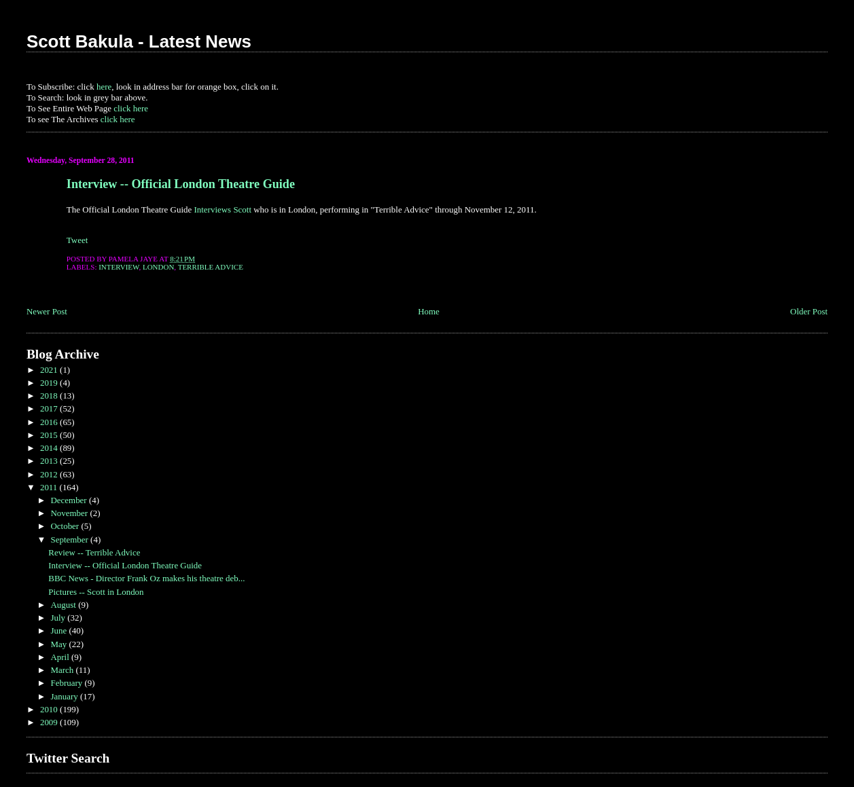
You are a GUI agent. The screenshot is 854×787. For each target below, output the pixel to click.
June (59, 630)
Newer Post (46, 311)
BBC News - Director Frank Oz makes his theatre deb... (146, 578)
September (70, 539)
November (70, 513)
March (62, 670)
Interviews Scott (222, 209)
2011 (50, 487)
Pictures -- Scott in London (95, 592)
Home (429, 311)
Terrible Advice (210, 267)
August (64, 605)
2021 (50, 370)
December (69, 500)
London (158, 267)
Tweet (77, 240)
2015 (50, 435)
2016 (50, 422)
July (58, 617)
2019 (50, 383)
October (65, 526)
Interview (119, 267)
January (65, 696)
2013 (50, 461)
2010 (50, 709)
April (60, 657)
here (103, 86)
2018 (50, 395)
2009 (50, 722)
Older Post (809, 311)
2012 (50, 474)
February (67, 683)
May (59, 644)
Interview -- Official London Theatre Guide (181, 184)
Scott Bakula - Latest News (138, 41)
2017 (50, 408)
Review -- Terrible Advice (94, 552)
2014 (50, 448)
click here (130, 108)
